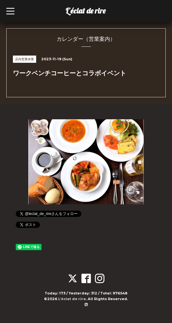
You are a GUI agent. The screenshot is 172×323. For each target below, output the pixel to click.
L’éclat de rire (85, 10)
